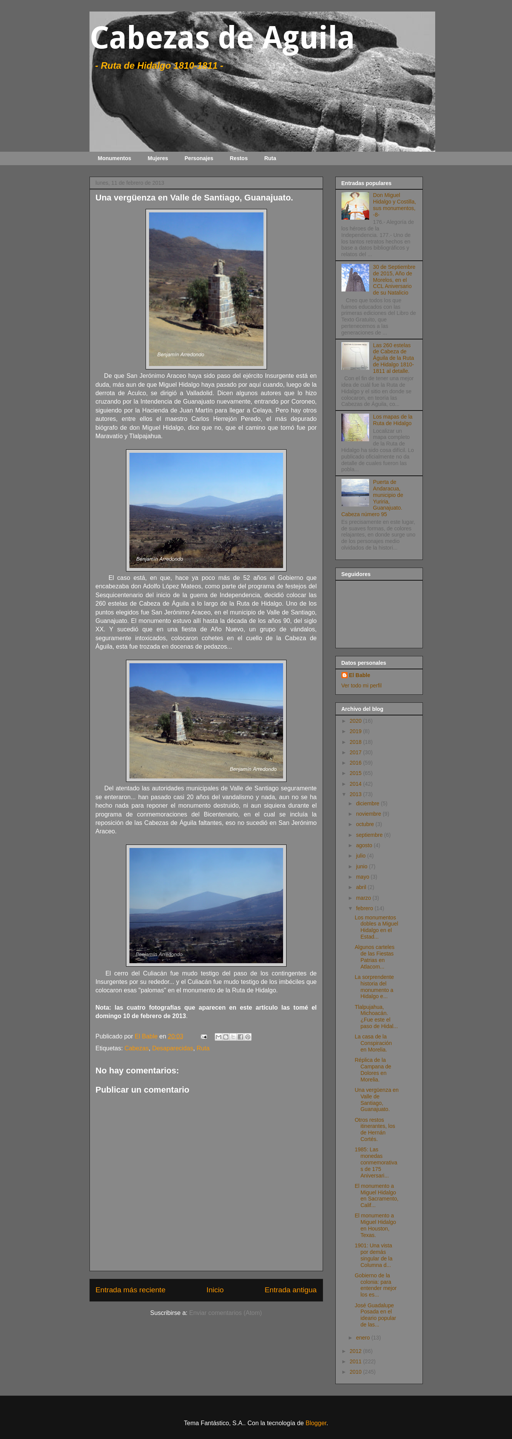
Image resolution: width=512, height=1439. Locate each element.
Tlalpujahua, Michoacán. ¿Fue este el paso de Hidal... (376, 1016)
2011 (356, 1361)
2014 (356, 784)
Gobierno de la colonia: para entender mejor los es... (375, 1285)
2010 (356, 1372)
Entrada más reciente (131, 1290)
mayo (363, 877)
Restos (239, 158)
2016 (356, 763)
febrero (365, 908)
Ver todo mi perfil (361, 685)
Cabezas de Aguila (222, 38)
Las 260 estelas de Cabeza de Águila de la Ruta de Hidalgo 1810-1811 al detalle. (393, 358)
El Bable (359, 675)
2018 (356, 742)
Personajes (199, 158)
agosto (365, 845)
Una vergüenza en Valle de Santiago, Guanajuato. (376, 1099)
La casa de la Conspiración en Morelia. (373, 1043)
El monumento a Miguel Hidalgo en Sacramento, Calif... (376, 1195)
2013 (356, 794)
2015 (356, 773)
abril (362, 887)
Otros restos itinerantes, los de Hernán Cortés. (375, 1129)
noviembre (369, 814)
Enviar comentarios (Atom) (225, 1313)
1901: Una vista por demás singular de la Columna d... (373, 1255)
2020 (356, 721)
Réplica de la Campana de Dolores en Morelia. (373, 1069)
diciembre (368, 803)
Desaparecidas (172, 1048)
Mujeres (158, 158)
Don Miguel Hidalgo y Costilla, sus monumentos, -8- (394, 204)
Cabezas (136, 1048)
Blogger (315, 1423)
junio (362, 866)
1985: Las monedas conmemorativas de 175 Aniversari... (376, 1162)
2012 (356, 1351)
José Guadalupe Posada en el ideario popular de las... (375, 1315)
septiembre (370, 835)
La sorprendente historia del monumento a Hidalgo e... (374, 986)
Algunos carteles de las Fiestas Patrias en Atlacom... (374, 956)
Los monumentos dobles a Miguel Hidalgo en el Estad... (376, 927)
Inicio (215, 1290)
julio (361, 856)
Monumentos (114, 158)
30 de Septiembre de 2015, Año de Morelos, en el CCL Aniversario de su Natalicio (394, 280)
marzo (364, 898)
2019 (356, 731)
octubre (366, 824)
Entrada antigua (290, 1290)
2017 (356, 752)
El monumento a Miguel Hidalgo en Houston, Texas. (375, 1225)
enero (363, 1338)
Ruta (270, 158)
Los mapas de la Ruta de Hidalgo (393, 420)
